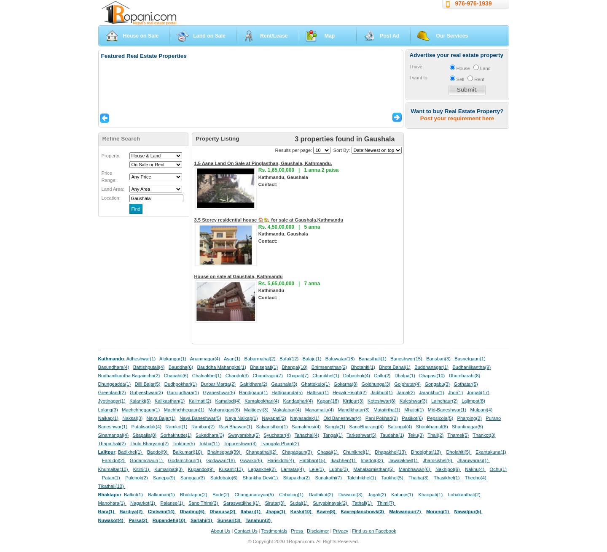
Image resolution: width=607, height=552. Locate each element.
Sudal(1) (299, 503)
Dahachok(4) (356, 375)
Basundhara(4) (113, 367)
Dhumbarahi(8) (465, 375)
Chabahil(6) (176, 375)
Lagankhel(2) (262, 469)
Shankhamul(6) (432, 426)
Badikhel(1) (130, 452)
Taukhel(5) (392, 477)
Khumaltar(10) (113, 469)
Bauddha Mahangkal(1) (221, 367)
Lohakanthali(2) (465, 494)
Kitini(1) (141, 469)
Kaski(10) (301, 511)
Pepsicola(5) (440, 418)
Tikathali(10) (111, 486)
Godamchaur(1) (147, 460)
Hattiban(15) (313, 460)
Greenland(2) (112, 392)
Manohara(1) (112, 503)
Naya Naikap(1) (241, 418)
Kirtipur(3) (353, 400)
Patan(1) (111, 477)
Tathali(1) (362, 503)
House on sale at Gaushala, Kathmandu (238, 276)
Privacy (340, 530)
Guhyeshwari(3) (146, 392)
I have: (417, 66)
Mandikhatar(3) (354, 409)
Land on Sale (209, 36)
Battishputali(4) (149, 367)
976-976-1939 (473, 3)
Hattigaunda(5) (287, 392)
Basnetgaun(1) (469, 358)
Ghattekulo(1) (315, 384)
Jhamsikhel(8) (438, 460)
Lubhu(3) (339, 469)
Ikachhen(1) (343, 460)
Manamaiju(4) (319, 409)
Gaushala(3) (284, 384)
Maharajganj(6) (224, 409)
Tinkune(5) (183, 443)
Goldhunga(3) (376, 384)
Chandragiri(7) (267, 375)
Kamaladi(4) (227, 400)
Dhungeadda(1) (114, 384)
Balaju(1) (312, 358)
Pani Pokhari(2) (381, 418)
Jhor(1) (455, 392)
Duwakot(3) (351, 494)
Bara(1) (107, 511)
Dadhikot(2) (321, 494)
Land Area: (113, 189)
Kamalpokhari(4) (261, 400)
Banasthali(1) (373, 358)
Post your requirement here (457, 118)
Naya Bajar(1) (161, 418)
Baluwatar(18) (340, 358)
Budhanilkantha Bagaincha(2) (129, 375)
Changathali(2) (262, 452)
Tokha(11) (209, 443)
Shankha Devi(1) (261, 477)
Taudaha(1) (392, 435)
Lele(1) (317, 469)
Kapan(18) (328, 400)
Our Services (452, 36)
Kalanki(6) (139, 400)
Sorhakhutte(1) (176, 435)
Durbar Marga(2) (218, 384)
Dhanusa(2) (222, 511)
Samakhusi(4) (306, 426)
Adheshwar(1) (141, 358)
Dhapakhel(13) (391, 452)
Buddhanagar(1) (431, 367)
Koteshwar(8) (382, 400)
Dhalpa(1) (405, 375)
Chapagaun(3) (297, 452)
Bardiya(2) (132, 511)
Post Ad (389, 36)
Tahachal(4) (307, 435)
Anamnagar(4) (205, 358)
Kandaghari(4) (298, 400)
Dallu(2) (382, 375)
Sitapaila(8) (145, 435)
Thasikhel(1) (447, 477)
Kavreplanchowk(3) (363, 511)
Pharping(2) (469, 418)
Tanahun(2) (259, 520)
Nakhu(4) (475, 469)
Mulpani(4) (481, 409)
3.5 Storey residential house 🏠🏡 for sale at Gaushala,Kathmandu (269, 219)
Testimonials (274, 530)
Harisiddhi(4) (281, 460)
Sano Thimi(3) (203, 503)
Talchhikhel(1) (362, 477)
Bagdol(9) (158, 452)
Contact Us (245, 530)
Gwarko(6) (251, 460)
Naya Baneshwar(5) (200, 418)
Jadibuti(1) (381, 392)
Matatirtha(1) (386, 409)
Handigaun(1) (253, 392)
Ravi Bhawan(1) (235, 426)
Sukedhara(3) (210, 435)
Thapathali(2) (112, 443)
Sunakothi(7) (329, 477)
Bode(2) (221, 494)
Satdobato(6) (224, 477)
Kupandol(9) (201, 469)
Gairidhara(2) (253, 384)
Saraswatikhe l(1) (242, 503)
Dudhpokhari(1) (180, 384)
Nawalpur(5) (468, 511)
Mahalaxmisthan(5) (374, 469)
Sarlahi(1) (202, 520)
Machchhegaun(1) (141, 409)
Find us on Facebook (374, 530)
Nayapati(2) (274, 418)
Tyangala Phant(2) (280, 443)
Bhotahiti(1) (363, 367)
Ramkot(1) (176, 426)
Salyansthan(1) (271, 426)
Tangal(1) (333, 435)
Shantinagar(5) (467, 426)
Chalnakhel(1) (207, 375)
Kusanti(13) (231, 469)
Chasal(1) (328, 452)
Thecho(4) (476, 477)
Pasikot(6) (412, 418)
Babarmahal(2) (260, 358)
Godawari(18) (221, 460)
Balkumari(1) (162, 494)
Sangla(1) (335, 426)
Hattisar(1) (318, 392)
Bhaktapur (109, 494)
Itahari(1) (251, 511)
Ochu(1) (498, 469)
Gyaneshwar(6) (219, 392)
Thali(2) (435, 435)
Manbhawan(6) (415, 469)
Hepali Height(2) (350, 392)
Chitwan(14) (162, 511)
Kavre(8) (327, 511)
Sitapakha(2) (297, 477)
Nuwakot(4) (111, 520)
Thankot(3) (484, 435)
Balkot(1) (134, 494)
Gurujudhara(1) (183, 392)
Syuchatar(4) (277, 435)
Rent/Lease (274, 36)
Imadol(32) (373, 460)
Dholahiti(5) (458, 452)
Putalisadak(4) (146, 426)
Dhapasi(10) (432, 375)
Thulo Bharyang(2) (149, 443)
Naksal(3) (132, 418)
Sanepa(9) (164, 477)
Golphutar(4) (407, 384)
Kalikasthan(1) (170, 400)
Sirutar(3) (275, 503)
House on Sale (141, 36)
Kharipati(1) (431, 494)
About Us (220, 530)
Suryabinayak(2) (331, 503)
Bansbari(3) (438, 358)
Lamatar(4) (293, 469)
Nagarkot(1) (143, 503)
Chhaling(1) (292, 494)
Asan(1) (232, 358)
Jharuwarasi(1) (473, 460)
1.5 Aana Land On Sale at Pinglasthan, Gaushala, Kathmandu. (263, 163)
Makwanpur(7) (405, 511)
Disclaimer (318, 530)
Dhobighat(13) (426, 452)
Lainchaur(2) (444, 400)
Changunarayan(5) (254, 494)
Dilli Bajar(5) (148, 384)
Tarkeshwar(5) (361, 435)
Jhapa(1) (276, 511)
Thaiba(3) (419, 477)
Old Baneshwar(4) (342, 418)
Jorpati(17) (478, 392)
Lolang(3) (108, 409)
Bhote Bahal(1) (395, 367)
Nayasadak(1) (305, 418)
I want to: (419, 77)
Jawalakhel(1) (404, 460)
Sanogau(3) (193, 477)
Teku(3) (416, 435)
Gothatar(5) (466, 384)
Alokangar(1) (172, 358)
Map (330, 36)
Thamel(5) (458, 435)
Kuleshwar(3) (413, 400)
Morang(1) (438, 511)
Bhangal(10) (294, 367)
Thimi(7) (386, 503)
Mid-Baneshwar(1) (447, 409)
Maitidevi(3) (256, 409)
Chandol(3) (237, 375)
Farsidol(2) (114, 460)
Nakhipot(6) (448, 469)
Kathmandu (111, 358)
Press (297, 530)
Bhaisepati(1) (264, 367)
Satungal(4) (400, 426)
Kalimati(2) (200, 400)
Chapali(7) (298, 375)
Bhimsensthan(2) (329, 367)
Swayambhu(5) (244, 435)
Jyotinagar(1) (112, 400)
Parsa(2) (138, 520)
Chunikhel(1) (325, 375)
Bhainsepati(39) (224, 452)
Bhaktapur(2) (194, 494)
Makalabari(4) (286, 409)
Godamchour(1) (185, 460)
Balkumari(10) (188, 452)
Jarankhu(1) (431, 392)
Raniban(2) (203, 426)
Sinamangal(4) (113, 435)
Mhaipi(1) (414, 409)
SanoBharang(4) (366, 426)
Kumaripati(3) (169, 469)
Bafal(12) (288, 358)
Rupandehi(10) (170, 520)
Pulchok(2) (137, 477)
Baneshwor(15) (406, 358)
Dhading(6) (193, 511)
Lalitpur (106, 452)
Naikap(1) (108, 418)
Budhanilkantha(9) (471, 367)
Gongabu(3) (437, 384)
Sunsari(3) (229, 520)
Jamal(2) (406, 392)
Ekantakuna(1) (490, 452)
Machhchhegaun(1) (184, 409)
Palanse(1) (173, 503)
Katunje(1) (402, 494)
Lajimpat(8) (473, 400)
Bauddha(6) (181, 367)
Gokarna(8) (346, 384)
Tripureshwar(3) (240, 443)
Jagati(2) (377, 494)
